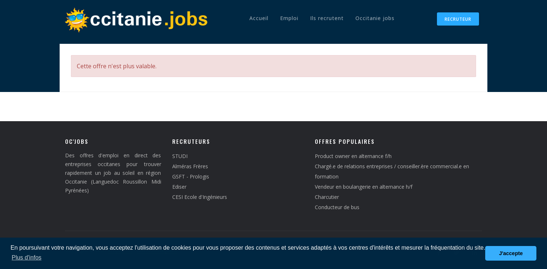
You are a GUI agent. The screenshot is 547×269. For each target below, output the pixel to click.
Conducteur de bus (337, 207)
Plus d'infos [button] (26, 257)
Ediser (179, 186)
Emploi (289, 18)
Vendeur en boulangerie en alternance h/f (363, 186)
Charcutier (327, 196)
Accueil (258, 18)
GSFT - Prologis (190, 176)
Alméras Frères (190, 166)
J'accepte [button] (511, 253)
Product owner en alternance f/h (353, 156)
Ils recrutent (327, 18)
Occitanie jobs (375, 18)
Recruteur (458, 19)
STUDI (180, 156)
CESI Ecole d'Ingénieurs (199, 196)
